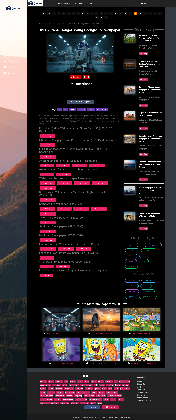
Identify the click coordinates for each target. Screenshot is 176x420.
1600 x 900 (81, 209)
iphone (97, 389)
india (110, 389)
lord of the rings (46, 399)
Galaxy (131, 297)
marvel (106, 399)
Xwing (90, 110)
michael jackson (95, 399)
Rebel (72, 110)
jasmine (60, 392)
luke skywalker (68, 399)
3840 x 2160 (48, 222)
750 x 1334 (47, 145)
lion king (57, 399)
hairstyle (110, 385)
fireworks (59, 381)
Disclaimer (9, 67)
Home (8, 28)
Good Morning (148, 297)
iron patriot (69, 389)
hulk (96, 385)
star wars (74, 403)
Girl (144, 261)
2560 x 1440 (48, 214)
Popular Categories (14, 45)
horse (102, 385)
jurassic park (70, 392)
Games (131, 267)
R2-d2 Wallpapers (53, 23)
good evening (45, 385)
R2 (60, 110)
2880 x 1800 (48, 200)
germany (109, 381)
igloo (104, 389)
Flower (131, 256)
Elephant (132, 291)
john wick (51, 392)
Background (102, 110)
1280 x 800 (47, 183)
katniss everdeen (46, 396)
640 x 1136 (47, 136)
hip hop (125, 385)
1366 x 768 (64, 209)
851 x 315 (47, 258)
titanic (93, 403)
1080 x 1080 (66, 249)
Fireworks (148, 291)
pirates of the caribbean (49, 403)
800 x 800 (47, 266)
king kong (78, 396)
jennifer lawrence (83, 392)
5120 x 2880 (48, 231)
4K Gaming (148, 280)
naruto (120, 399)
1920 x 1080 (98, 209)
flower (72, 381)
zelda (100, 403)
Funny (131, 261)
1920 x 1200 (100, 183)
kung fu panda (112, 392)
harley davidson (86, 385)
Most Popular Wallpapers (86, 4)
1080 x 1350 (48, 249)
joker (116, 389)
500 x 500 (63, 266)
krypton (101, 392)
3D (43, 13)
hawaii (117, 385)
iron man (59, 389)
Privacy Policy (11, 61)
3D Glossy (132, 280)
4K (49, 13)
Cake (145, 286)
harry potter (73, 385)
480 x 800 (47, 174)
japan (94, 392)
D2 (65, 110)
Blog (7, 56)
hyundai (43, 389)
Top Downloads (11, 39)
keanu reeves (89, 396)
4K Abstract (148, 250)
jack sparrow (125, 389)
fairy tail (43, 381)
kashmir (69, 396)
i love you (79, 389)
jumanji (42, 392)
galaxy (93, 381)
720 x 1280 (79, 165)
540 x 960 (63, 165)
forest (79, 381)
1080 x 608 (83, 249)
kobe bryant (59, 396)
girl (116, 381)
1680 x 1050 (82, 183)
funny (87, 381)
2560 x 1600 (48, 188)
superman (84, 403)
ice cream (88, 389)
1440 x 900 (64, 183)
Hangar (82, 110)
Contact (9, 73)
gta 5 (65, 385)
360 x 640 (47, 165)
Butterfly (132, 286)
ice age (51, 389)
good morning (124, 381)
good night (56, 385)
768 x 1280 (63, 174)
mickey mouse (81, 399)
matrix (113, 399)
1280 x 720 (47, 209)
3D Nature (132, 250)
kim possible (101, 396)
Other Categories (14, 50)
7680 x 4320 (48, 240)
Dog (144, 256)
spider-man (64, 403)
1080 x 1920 (48, 157)
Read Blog (143, 54)
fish (66, 381)
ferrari (51, 381)
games (100, 381)
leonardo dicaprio (114, 396)
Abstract (155, 245)
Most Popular (11, 33)
